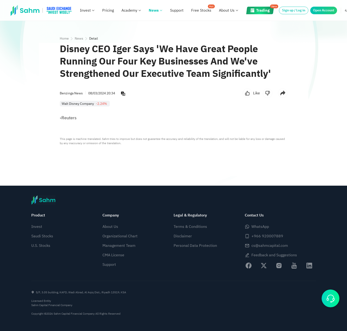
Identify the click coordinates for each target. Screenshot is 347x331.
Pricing (108, 10)
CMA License (113, 255)
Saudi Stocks (42, 236)
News (154, 10)
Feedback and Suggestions (274, 255)
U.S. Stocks (40, 245)
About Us (227, 10)
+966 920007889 (267, 236)
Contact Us (254, 215)
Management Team (118, 245)
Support (177, 10)
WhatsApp (260, 227)
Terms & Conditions (190, 227)
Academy (129, 10)
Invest (85, 10)
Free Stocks (201, 10)
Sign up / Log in (293, 10)
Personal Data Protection (195, 245)
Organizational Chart (120, 236)
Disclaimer (183, 236)
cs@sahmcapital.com (269, 245)
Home (64, 38)
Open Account (323, 10)
